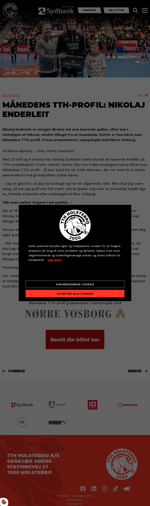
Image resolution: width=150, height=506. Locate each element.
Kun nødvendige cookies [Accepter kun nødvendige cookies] (75, 284)
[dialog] (75, 253)
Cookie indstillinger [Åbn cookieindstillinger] (42, 274)
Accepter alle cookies (75, 293)
